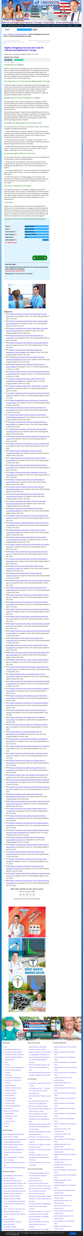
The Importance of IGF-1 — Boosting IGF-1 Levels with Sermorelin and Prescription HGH (39, 1090)
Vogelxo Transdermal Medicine (17, 34)
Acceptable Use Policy (11, 1116)
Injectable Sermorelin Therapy (12, 1198)
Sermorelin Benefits (9, 1224)
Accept (73, 1233)
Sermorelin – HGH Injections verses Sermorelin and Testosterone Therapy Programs (39, 1139)
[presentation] (16, 250)
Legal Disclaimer (9, 1113)
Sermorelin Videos (10, 1100)
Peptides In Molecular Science (13, 1088)
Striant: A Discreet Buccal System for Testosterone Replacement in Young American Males (13, 42)
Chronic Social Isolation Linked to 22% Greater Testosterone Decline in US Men (39, 1067)
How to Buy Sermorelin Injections (33, 25)
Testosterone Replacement (12, 1106)
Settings (14, 1234)
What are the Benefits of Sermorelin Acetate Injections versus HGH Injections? (39, 1224)
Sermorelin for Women (10, 1227)
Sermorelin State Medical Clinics (15, 25)
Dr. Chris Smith (15, 54)
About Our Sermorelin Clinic (58, 25)
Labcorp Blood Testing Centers (13, 1077)
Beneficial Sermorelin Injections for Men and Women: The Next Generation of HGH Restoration (40, 1126)
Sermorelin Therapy (10, 1098)
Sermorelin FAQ (46, 25)
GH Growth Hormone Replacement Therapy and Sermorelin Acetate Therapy (13, 1152)
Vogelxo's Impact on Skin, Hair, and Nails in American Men (27, 775)
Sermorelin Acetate (10, 1090)
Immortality (8, 1075)
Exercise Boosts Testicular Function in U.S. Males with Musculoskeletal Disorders (39, 1059)
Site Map (76, 25)
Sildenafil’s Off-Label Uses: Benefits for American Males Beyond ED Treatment (40, 41)
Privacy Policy (8, 1118)
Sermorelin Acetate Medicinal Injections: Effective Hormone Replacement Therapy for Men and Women (15, 1193)
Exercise (7, 1065)
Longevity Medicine (10, 1085)
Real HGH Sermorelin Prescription (38, 1106)
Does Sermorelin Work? (35, 1180)
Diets (6, 1062)
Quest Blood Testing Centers (13, 1080)
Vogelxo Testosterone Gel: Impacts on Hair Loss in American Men (29, 443)
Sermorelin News (9, 1095)
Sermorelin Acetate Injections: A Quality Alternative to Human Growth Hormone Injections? (40, 1198)
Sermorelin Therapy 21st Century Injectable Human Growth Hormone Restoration (39, 1157)
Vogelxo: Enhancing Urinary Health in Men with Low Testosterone (30, 746)
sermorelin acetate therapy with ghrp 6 (15, 1167)
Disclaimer (26, 1233)
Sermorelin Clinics (10, 1059)
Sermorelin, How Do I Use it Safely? (39, 1229)
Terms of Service (34, 1233)
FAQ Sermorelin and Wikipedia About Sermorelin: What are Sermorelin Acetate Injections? (39, 1175)
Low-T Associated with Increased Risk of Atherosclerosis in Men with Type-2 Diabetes (14, 1203)
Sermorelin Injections (11, 1093)
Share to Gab (18, 60)
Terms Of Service (10, 1121)
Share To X (8, 60)
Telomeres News (10, 1103)
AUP (50, 1233)
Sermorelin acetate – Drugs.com (13, 1221)
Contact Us (69, 25)
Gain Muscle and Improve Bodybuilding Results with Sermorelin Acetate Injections (39, 1206)
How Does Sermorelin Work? (37, 1193)
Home (4, 25)
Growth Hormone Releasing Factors (15, 1067)
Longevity (7, 1083)
